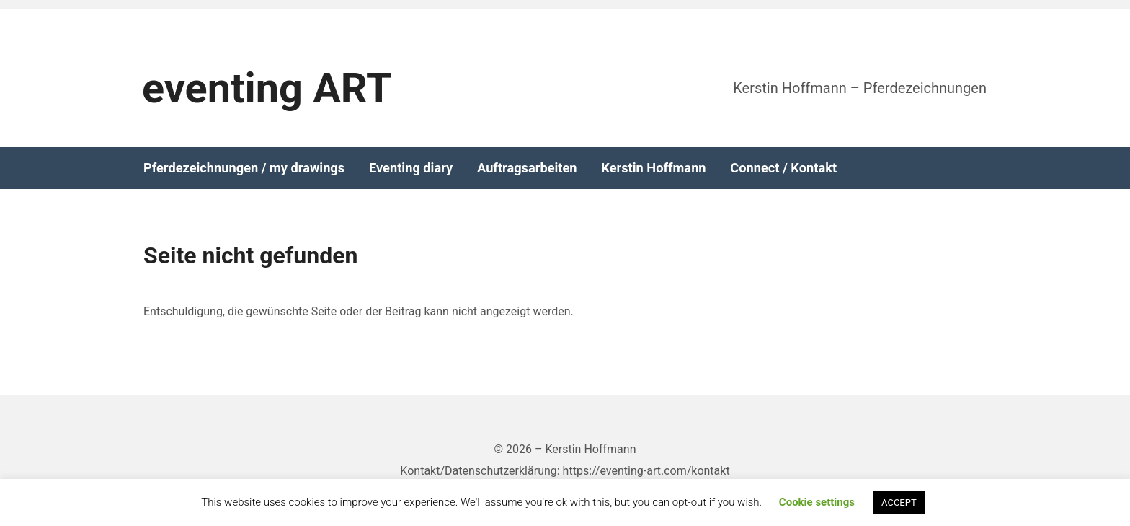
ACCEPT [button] (899, 502)
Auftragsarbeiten (527, 168)
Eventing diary (411, 168)
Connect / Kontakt (783, 168)
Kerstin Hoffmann (653, 168)
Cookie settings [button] (817, 502)
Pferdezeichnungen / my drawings (243, 168)
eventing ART (267, 88)
